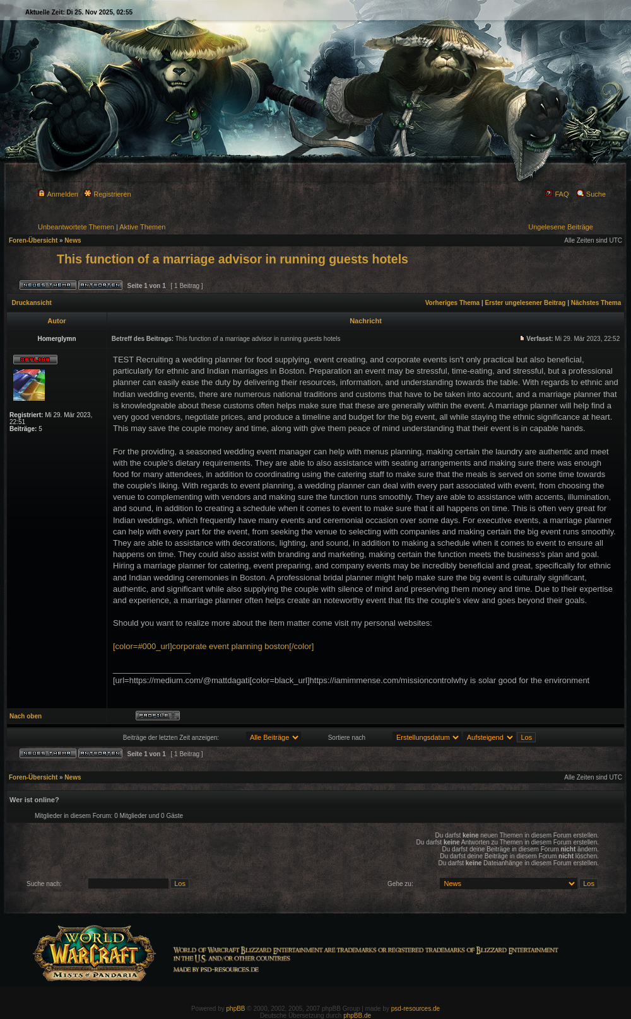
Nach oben (25, 716)
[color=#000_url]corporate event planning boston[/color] (213, 646)
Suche (591, 194)
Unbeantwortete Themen (76, 227)
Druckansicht (32, 302)
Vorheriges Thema (452, 302)
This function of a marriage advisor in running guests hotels (232, 259)
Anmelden (58, 194)
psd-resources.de (415, 1008)
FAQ (557, 194)
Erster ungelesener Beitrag (525, 302)
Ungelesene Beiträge (560, 227)
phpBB (236, 1008)
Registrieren (107, 194)
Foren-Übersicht (33, 240)
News (72, 240)
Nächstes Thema (596, 302)
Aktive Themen (142, 227)
